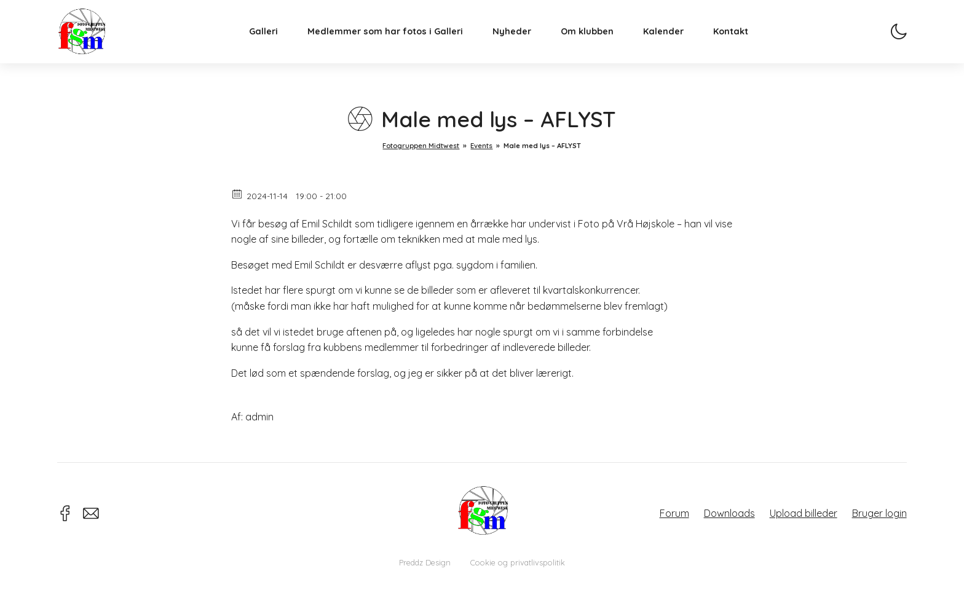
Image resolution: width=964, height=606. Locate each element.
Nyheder (521, 40)
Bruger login (879, 513)
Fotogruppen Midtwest (91, 39)
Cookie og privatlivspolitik (517, 562)
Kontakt (739, 40)
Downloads (729, 513)
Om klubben (596, 40)
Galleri (272, 40)
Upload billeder (803, 513)
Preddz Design (425, 562)
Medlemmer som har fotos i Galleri (394, 40)
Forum (674, 513)
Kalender (672, 40)
